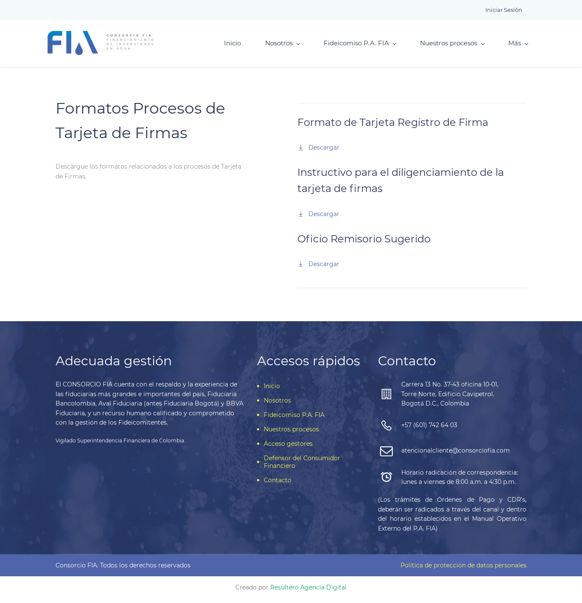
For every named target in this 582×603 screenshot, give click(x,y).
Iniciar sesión (503, 9)
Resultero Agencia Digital (308, 592)
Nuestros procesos (444, 46)
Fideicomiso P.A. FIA (352, 46)
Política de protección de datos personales (463, 570)
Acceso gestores (288, 448)
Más (510, 46)
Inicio (224, 46)
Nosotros (274, 46)
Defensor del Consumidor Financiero (302, 466)
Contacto (277, 485)
